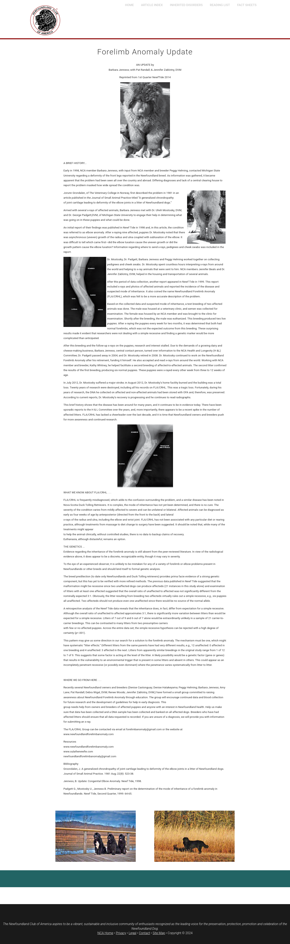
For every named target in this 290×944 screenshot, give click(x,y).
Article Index (152, 5)
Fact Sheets (247, 5)
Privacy (121, 933)
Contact (144, 933)
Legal (132, 933)
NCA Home (105, 933)
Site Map (159, 933)
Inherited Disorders (186, 5)
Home (129, 5)
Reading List (220, 5)
